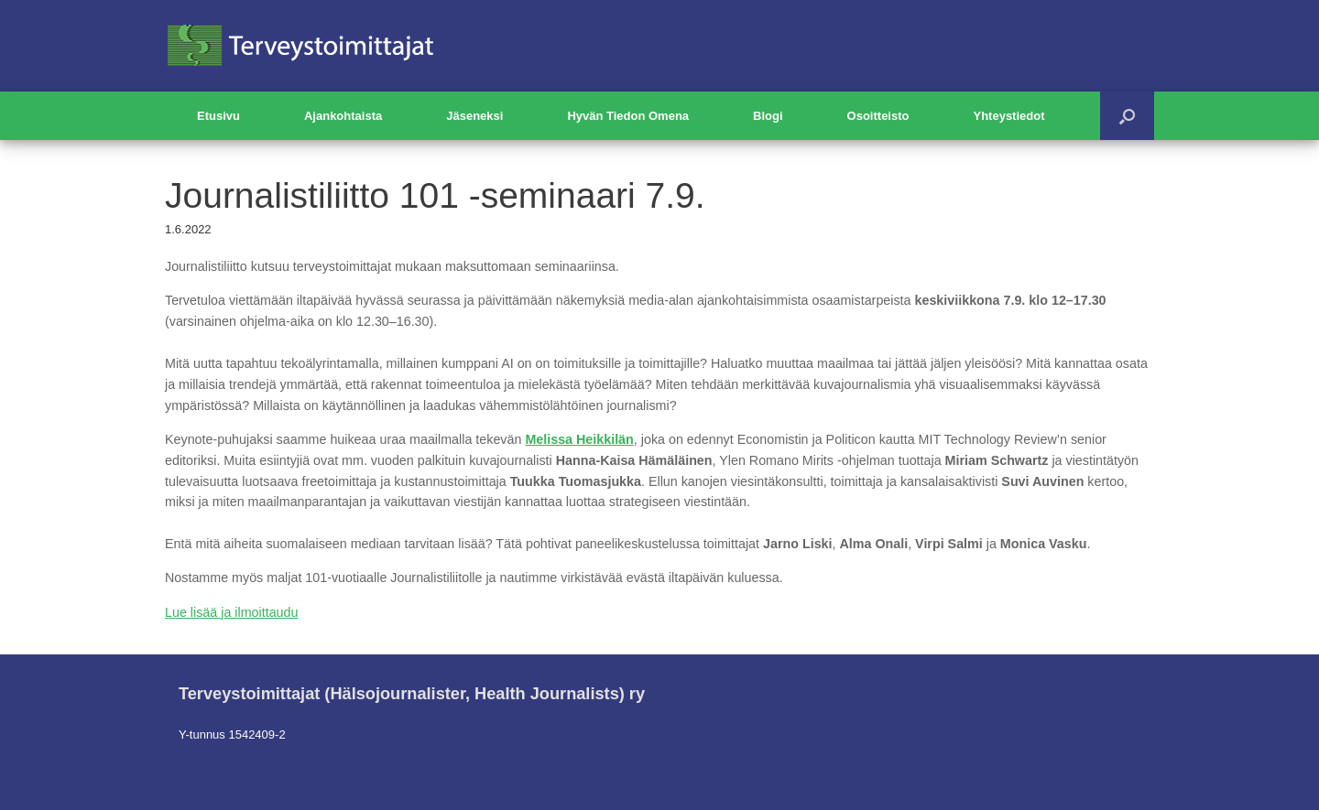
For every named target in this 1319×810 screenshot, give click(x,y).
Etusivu (218, 116)
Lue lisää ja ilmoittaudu (231, 612)
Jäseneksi (474, 116)
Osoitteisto (878, 116)
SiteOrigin (646, 773)
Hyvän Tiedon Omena (628, 116)
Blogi (768, 116)
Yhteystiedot (1008, 116)
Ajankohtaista (343, 116)
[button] (1127, 116)
